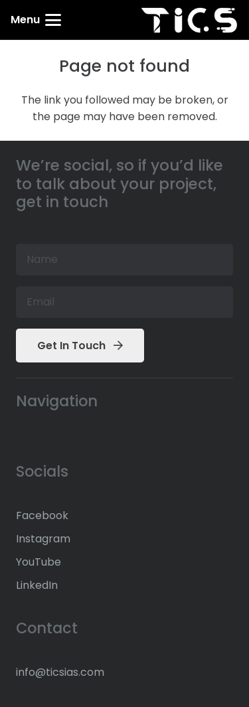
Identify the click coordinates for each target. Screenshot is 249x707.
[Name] (124, 259)
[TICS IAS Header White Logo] (188, 20)
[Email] (124, 302)
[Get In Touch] (80, 345)
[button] (36, 20)
